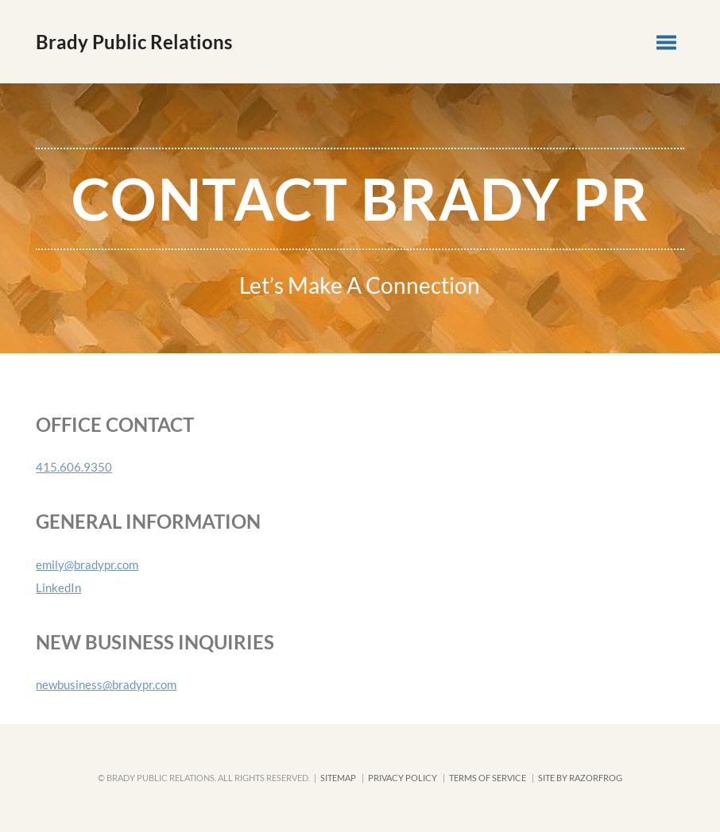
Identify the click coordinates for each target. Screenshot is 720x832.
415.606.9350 (74, 467)
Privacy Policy (402, 777)
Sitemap (338, 777)
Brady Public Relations (134, 41)
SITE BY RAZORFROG (580, 777)
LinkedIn (58, 587)
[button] (666, 42)
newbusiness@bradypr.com (106, 684)
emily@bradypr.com (87, 564)
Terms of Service (487, 777)
